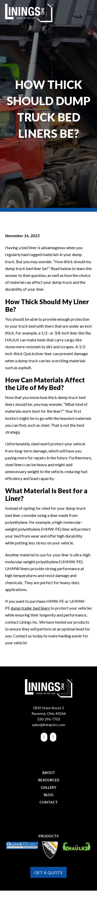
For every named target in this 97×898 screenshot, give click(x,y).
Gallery (48, 787)
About (48, 772)
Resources (48, 780)
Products (48, 836)
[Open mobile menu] (89, 13)
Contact (48, 802)
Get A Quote (48, 872)
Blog (48, 795)
